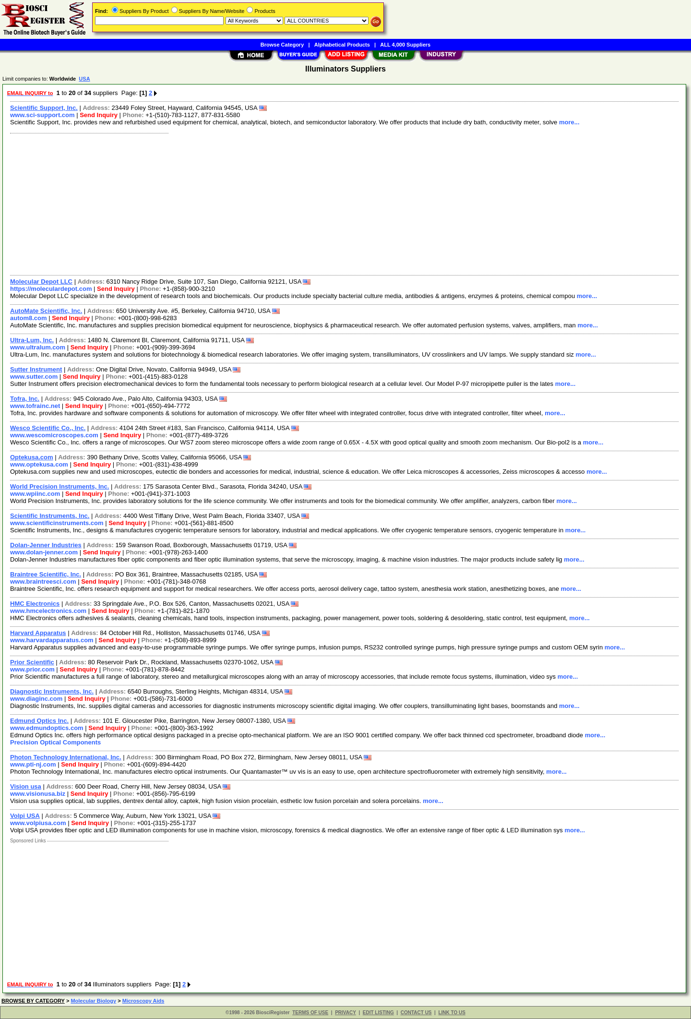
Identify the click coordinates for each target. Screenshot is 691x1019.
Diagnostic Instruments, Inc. (52, 691)
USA (84, 79)
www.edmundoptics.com (46, 727)
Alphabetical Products (342, 45)
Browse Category (282, 45)
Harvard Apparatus (38, 632)
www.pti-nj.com (33, 764)
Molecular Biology (93, 1001)
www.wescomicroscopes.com (54, 435)
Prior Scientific (32, 662)
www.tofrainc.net (35, 405)
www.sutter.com (34, 376)
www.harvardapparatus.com (52, 640)
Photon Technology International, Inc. (65, 757)
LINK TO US (451, 1012)
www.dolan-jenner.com (44, 552)
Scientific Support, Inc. (44, 107)
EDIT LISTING (378, 1012)
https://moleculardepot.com (51, 288)
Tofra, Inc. (24, 398)
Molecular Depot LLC (41, 281)
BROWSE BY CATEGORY (33, 1001)
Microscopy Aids (143, 1001)
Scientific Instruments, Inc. (49, 515)
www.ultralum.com (37, 347)
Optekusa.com (31, 457)
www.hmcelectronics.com (48, 610)
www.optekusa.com (39, 464)
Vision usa (25, 786)
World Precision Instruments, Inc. (59, 486)
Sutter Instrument (36, 369)
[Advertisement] (294, 203)
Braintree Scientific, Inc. (45, 574)
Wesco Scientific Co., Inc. (47, 428)
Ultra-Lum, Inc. (32, 340)
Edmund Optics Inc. (39, 720)
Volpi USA (25, 815)
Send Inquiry (99, 115)
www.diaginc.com (36, 698)
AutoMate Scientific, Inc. (46, 310)
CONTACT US (416, 1012)
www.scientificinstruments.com (57, 523)
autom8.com (28, 318)
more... (569, 122)
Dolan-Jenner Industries (46, 545)
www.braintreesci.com (43, 581)
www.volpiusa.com (38, 823)
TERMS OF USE (310, 1012)
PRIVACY (345, 1012)
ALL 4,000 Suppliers (405, 45)
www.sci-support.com (42, 115)
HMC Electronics (35, 603)
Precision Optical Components (55, 742)
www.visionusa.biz (37, 793)
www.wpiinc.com (35, 493)
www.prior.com (32, 669)
